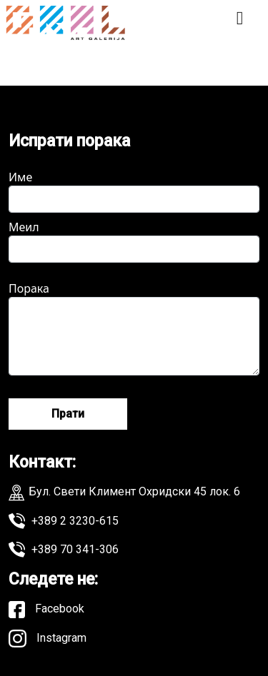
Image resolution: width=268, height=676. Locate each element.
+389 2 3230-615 (64, 521)
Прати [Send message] (67, 413)
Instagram (47, 638)
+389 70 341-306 (64, 550)
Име (134, 191)
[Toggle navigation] (239, 23)
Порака (134, 328)
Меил (134, 241)
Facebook (46, 609)
